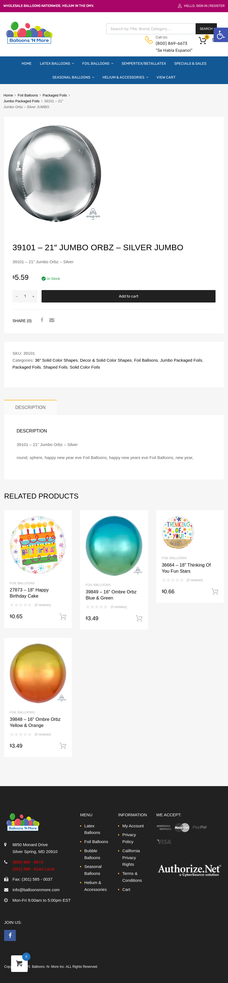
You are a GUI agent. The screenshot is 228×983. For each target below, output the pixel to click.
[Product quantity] (25, 296)
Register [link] (217, 6)
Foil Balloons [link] (97, 63)
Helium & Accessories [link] (125, 77)
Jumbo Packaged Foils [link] (22, 101)
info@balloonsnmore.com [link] (36, 889)
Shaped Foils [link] (55, 367)
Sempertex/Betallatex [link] (144, 63)
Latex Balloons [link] (57, 63)
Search (206, 29)
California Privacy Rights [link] (131, 857)
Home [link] (27, 63)
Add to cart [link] (63, 616)
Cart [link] (126, 889)
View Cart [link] (166, 77)
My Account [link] (133, 825)
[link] (221, 35)
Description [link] (30, 407)
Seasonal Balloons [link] (73, 77)
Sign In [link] (201, 6)
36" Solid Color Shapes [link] (56, 360)
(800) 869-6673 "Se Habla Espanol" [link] (169, 47)
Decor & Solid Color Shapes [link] (106, 360)
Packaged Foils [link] (55, 95)
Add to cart (128, 296)
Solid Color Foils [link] (85, 367)
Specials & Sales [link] (190, 63)
